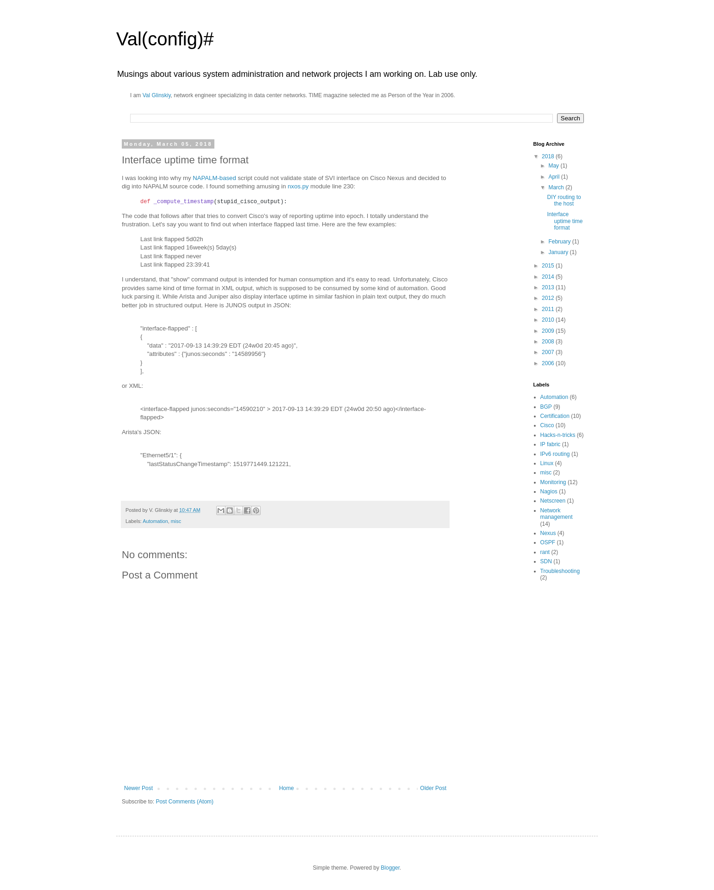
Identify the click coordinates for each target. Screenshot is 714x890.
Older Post (433, 788)
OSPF (548, 542)
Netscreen (553, 501)
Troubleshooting (560, 571)
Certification (555, 416)
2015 (549, 265)
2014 (549, 277)
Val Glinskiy (157, 95)
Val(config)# (164, 39)
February (560, 241)
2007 (549, 352)
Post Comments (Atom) (184, 801)
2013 (549, 287)
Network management (556, 513)
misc (176, 521)
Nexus (548, 533)
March (556, 187)
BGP (546, 407)
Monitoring (553, 482)
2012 (549, 298)
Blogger (390, 868)
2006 (549, 363)
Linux (547, 463)
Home (286, 788)
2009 (549, 331)
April (554, 177)
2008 (549, 341)
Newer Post (138, 788)
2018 (549, 156)
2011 (549, 309)
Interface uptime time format (564, 221)
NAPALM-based (214, 177)
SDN (546, 561)
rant (545, 552)
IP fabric (550, 444)
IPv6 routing (555, 454)
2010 (549, 320)
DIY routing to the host (564, 200)
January (559, 252)
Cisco (547, 425)
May (554, 165)
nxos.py (298, 186)
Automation (155, 521)
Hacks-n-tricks (558, 435)
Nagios (548, 491)
